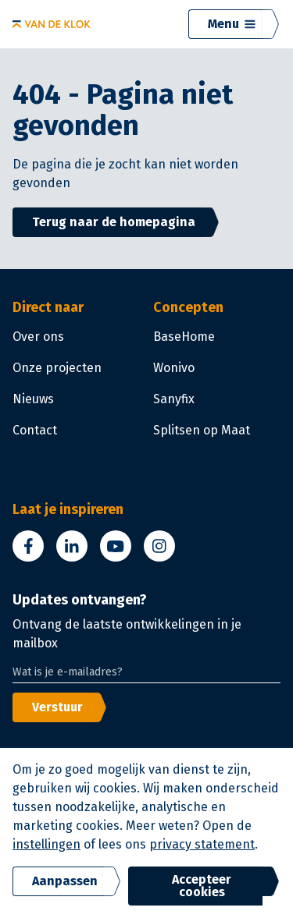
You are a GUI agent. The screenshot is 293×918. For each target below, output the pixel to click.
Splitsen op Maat (201, 430)
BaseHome (184, 336)
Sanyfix (174, 399)
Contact (35, 430)
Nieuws (33, 399)
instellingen (46, 844)
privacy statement (202, 844)
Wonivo (174, 367)
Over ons (38, 336)
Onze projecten (57, 367)
